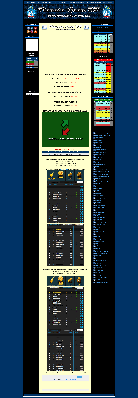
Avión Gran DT (99, 140)
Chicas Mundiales (99, 150)
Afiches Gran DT (99, 132)
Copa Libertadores (100, 161)
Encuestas (98, 178)
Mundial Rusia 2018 (100, 221)
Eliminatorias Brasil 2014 (101, 169)
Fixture (97, 190)
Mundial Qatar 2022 (100, 219)
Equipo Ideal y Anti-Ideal (60, 2)
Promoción (98, 246)
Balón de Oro (98, 142)
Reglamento (98, 255)
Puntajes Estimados (100, 250)
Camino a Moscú (99, 144)
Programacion (98, 245)
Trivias (97, 274)
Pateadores (98, 233)
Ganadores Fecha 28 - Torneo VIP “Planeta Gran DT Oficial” (65, 152)
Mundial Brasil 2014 (100, 217)
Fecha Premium (99, 188)
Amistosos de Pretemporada (102, 135)
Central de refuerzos (100, 149)
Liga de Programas (100, 205)
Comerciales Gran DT (100, 152)
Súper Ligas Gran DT (100, 265)
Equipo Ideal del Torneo (101, 180)
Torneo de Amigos (107, 2)
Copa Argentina (99, 157)
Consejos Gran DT (100, 154)
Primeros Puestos (99, 241)
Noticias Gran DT (80, 2)
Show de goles (99, 258)
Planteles (98, 2)
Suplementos (90, 2)
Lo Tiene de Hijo (99, 209)
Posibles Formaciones (101, 239)
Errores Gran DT (99, 183)
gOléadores (98, 280)
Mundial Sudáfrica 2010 (101, 222)
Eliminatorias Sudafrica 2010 (102, 176)
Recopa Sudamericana (101, 253)
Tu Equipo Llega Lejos (101, 277)
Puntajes (33, 2)
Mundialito (98, 226)
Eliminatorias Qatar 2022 (101, 173)
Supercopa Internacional (101, 262)
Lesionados (98, 200)
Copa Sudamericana (100, 162)
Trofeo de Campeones (100, 275)
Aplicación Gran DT (100, 137)
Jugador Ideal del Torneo (101, 198)
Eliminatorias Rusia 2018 (101, 174)
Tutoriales (97, 279)
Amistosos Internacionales (102, 133)
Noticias (97, 229)
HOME (28, 2)
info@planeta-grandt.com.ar (102, 27)
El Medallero (98, 168)
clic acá (77, 372)
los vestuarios (64, 169)
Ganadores (41, 2)
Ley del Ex (98, 202)
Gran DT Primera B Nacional (102, 197)
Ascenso (97, 138)
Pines (96, 234)
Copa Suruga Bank (100, 164)
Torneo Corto (98, 267)
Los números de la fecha (101, 210)
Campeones (98, 147)
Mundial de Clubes (100, 224)
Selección (97, 257)
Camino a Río (98, 145)
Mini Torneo (98, 214)
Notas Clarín (98, 227)
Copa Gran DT (98, 159)
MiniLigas (97, 215)
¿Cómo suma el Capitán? (101, 282)
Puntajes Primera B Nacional (102, 251)
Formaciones (48, 2)
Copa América (98, 156)
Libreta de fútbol (99, 203)
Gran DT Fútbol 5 (64, 379)
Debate (97, 166)
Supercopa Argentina (100, 260)
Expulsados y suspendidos (102, 186)
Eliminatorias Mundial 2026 (102, 171)
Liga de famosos (99, 207)
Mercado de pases (100, 212)
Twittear (79, 376)
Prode (96, 243)
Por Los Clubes (99, 238)
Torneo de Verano (99, 270)
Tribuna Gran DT (99, 272)
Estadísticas (71, 2)
